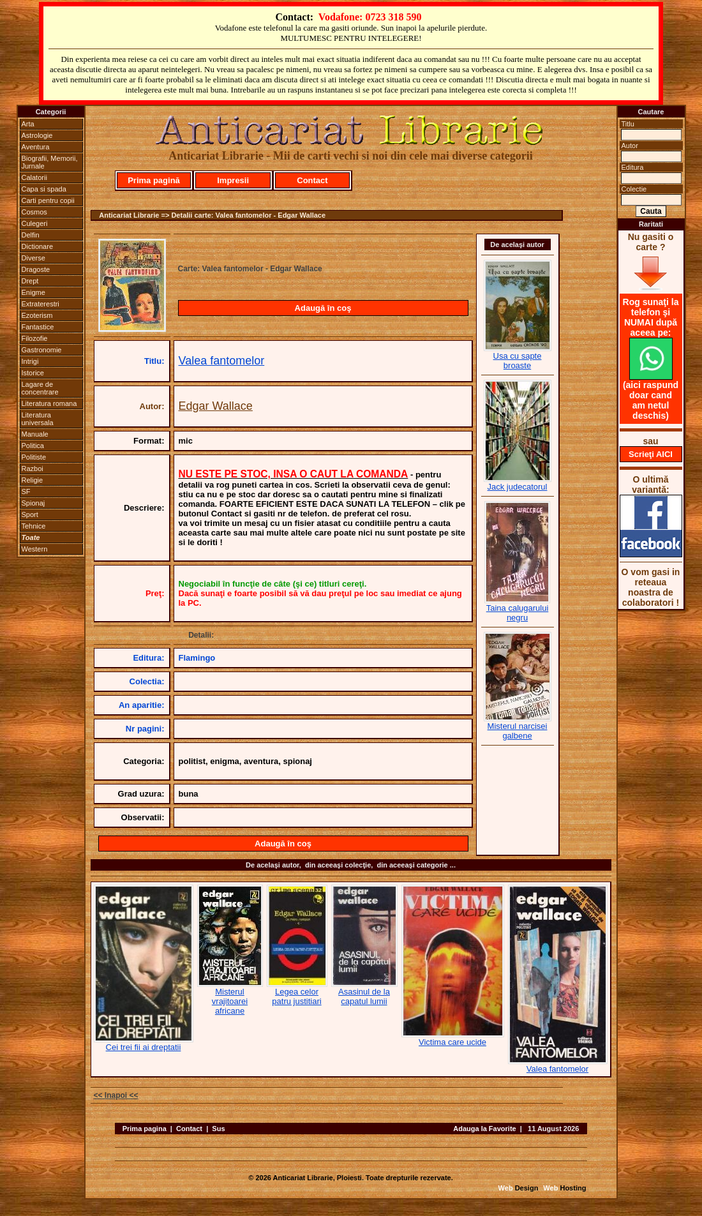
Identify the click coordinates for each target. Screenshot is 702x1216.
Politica (33, 445)
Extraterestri (40, 304)
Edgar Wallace (216, 406)
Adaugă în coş (323, 308)
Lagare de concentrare (40, 388)
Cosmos (34, 212)
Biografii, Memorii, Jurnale (50, 162)
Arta (28, 124)
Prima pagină (154, 180)
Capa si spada (44, 189)
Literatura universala (38, 418)
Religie (32, 480)
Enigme (33, 292)
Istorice (33, 373)
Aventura (36, 147)
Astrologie (37, 135)
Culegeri (35, 223)
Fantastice (38, 327)
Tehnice (34, 526)
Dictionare (38, 246)
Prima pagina (145, 1128)
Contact (312, 180)
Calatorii (34, 177)
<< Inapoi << (116, 1095)
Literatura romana (49, 403)
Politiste (34, 457)
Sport (30, 514)
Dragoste (36, 269)
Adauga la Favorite (484, 1128)
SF (26, 491)
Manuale (35, 434)
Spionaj (33, 503)
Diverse (33, 258)
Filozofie (35, 338)
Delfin (31, 235)
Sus (218, 1128)
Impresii (233, 180)
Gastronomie (42, 350)
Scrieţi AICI (651, 454)
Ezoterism (37, 315)
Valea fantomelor (222, 360)
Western (35, 549)
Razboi (32, 468)
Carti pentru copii (48, 200)
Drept (30, 281)
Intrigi (30, 361)
